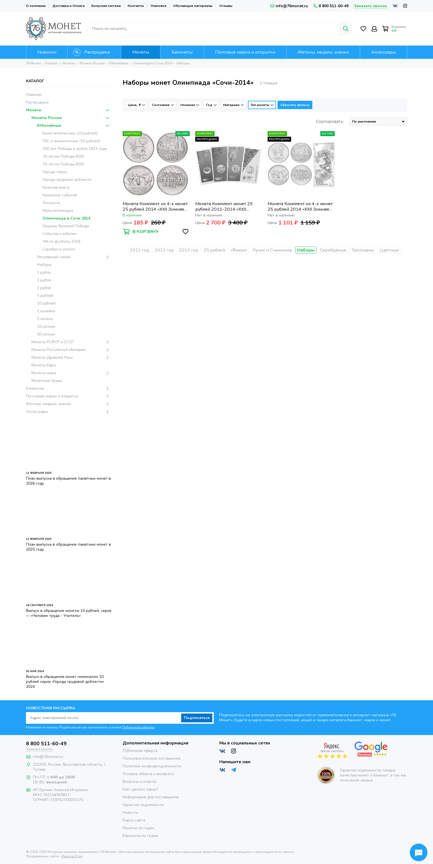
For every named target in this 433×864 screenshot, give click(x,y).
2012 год (164, 250)
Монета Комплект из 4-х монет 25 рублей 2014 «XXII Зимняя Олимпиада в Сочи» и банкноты (301, 206)
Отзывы (225, 6)
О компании (36, 6)
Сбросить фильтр (295, 105)
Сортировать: (330, 121)
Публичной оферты (138, 727)
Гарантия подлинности (143, 804)
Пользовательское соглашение (152, 758)
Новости (130, 812)
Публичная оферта (140, 750)
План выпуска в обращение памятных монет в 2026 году (68, 481)
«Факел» (238, 250)
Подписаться (197, 717)
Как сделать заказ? (140, 789)
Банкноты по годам (140, 835)
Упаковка (158, 6)
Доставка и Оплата (68, 6)
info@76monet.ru (289, 6)
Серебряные (333, 250)
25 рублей (214, 250)
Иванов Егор (72, 856)
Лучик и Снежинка (272, 250)
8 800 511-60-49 (330, 6)
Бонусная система (106, 6)
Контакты (136, 6)
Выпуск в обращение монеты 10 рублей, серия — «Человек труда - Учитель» (68, 613)
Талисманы (363, 250)
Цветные (389, 250)
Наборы (306, 250)
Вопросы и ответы (139, 781)
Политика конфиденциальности (152, 766)
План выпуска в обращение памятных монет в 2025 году (68, 547)
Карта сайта (134, 820)
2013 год (188, 250)
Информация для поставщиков (151, 797)
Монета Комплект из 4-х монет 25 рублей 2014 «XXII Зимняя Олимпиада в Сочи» (155, 206)
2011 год (139, 250)
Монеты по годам (138, 828)
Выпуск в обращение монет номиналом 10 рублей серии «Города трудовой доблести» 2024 (65, 681)
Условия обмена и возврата (148, 773)
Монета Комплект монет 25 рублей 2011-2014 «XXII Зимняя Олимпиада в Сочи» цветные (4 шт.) (224, 206)
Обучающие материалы (192, 6)
